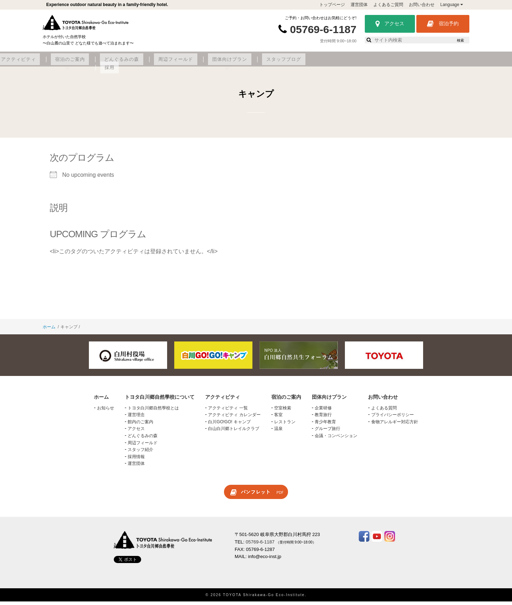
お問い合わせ (421, 4)
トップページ (332, 4)
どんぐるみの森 (263, 63)
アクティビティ (172, 63)
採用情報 (136, 460)
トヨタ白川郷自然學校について (105, 63)
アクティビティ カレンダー (234, 418)
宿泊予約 (443, 23)
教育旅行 (323, 418)
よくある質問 (384, 411)
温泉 (278, 432)
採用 (442, 63)
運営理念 (136, 418)
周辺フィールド (311, 63)
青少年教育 (325, 425)
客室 (278, 418)
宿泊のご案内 (218, 63)
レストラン (284, 425)
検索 (460, 40)
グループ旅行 (327, 432)
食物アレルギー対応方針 (394, 425)
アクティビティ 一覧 (227, 411)
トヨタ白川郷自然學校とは (153, 411)
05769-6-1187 (323, 29)
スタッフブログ (407, 63)
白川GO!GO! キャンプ (229, 425)
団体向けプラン (359, 63)
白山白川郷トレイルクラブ (233, 432)
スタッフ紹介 (140, 453)
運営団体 (359, 4)
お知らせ (105, 411)
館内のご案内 (140, 425)
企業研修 (323, 411)
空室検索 (282, 411)
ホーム (49, 330)
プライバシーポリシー (392, 418)
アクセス (389, 23)
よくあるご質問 (388, 4)
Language (451, 4)
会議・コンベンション (336, 439)
